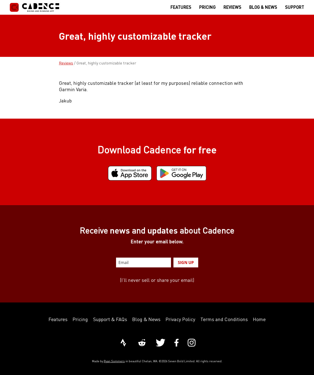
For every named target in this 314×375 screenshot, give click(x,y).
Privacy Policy (180, 319)
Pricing (80, 319)
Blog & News (146, 319)
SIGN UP (186, 262)
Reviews (66, 63)
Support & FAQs (110, 319)
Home (259, 319)
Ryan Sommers (114, 361)
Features (58, 319)
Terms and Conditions (224, 319)
